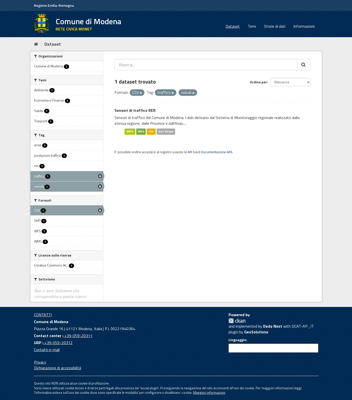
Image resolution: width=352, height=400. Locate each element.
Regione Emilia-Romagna (54, 5)
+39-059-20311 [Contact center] (78, 336)
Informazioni (304, 26)
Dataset (233, 26)
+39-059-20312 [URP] (58, 343)
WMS (129, 131)
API (190, 151)
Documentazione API (216, 151)
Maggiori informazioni (209, 392)
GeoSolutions (256, 332)
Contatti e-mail (47, 350)
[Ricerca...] (206, 64)
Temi (252, 26)
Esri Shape (165, 131)
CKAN (237, 320)
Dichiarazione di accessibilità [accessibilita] (57, 368)
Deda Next (272, 326)
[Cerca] (304, 64)
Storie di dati (274, 26)
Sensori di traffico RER (135, 110)
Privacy (40, 362)
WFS (141, 131)
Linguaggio (237, 339)
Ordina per (258, 82)
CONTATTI (43, 315)
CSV (151, 131)
